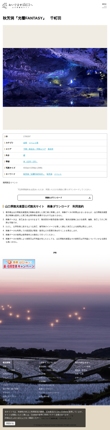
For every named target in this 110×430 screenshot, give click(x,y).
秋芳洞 (49, 174)
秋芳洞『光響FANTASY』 (34, 174)
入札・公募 (79, 374)
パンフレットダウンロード (49, 392)
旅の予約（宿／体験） (11, 389)
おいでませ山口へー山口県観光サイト (17, 5)
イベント (58, 174)
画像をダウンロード (53, 198)
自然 (25, 143)
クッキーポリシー (17, 418)
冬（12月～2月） (30, 161)
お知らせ (6, 400)
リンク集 (42, 374)
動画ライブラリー (46, 389)
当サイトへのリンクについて (50, 378)
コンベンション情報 (82, 366)
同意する (10, 423)
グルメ (5, 378)
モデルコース (8, 374)
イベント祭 (33, 143)
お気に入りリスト (10, 396)
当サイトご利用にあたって (49, 370)
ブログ (5, 385)
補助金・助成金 (81, 370)
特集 (4, 366)
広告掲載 (42, 381)
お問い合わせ (44, 396)
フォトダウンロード (46, 385)
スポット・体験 (9, 370)
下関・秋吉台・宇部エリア (34, 149)
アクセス (6, 392)
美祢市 (50, 149)
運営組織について (46, 366)
